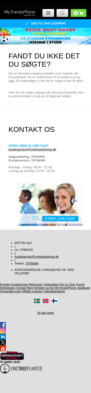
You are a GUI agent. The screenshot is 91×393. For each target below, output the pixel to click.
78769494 (31, 263)
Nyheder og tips (44, 288)
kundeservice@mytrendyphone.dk (32, 149)
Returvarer (36, 284)
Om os (64, 284)
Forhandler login (10, 291)
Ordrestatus (51, 284)
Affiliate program (32, 291)
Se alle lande (45, 313)
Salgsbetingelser (54, 291)
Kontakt (21, 288)
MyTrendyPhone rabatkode (72, 288)
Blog (30, 288)
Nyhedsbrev (8, 288)
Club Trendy (77, 284)
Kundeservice (19, 284)
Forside (5, 284)
